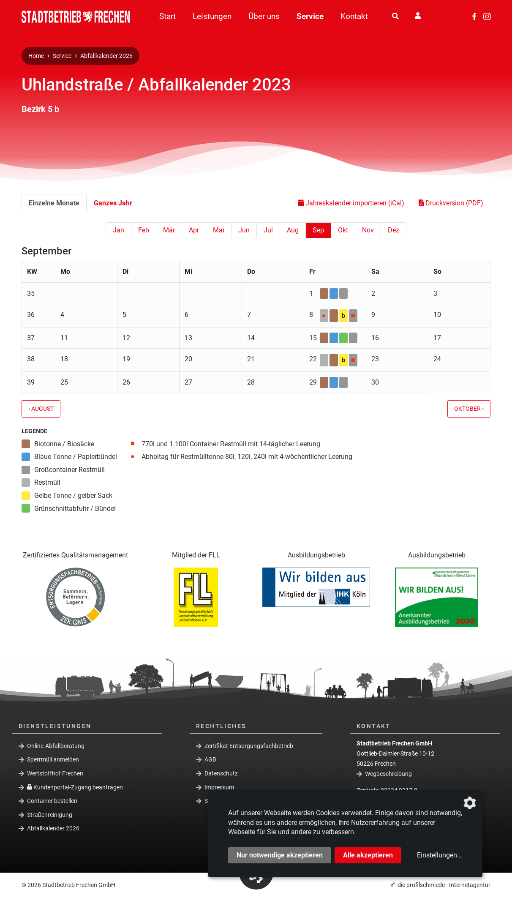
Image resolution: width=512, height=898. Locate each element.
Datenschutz (221, 773)
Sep (318, 230)
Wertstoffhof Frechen (55, 773)
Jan (118, 230)
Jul (268, 230)
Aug (293, 230)
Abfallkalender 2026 (106, 56)
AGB (210, 759)
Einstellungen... (439, 855)
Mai (218, 230)
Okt (343, 230)
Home (36, 56)
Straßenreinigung (49, 814)
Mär (169, 230)
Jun (244, 230)
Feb (143, 230)
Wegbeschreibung (388, 773)
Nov (368, 230)
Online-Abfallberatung (55, 745)
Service (310, 16)
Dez (393, 230)
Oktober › (469, 408)
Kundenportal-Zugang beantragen (75, 786)
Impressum (219, 786)
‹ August (41, 408)
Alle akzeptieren (368, 855)
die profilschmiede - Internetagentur (444, 885)
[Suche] (395, 16)
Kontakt (354, 16)
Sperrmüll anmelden (53, 759)
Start (167, 16)
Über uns (264, 16)
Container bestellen (52, 800)
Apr (194, 230)
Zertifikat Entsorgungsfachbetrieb (248, 745)
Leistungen (212, 16)
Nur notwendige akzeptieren (280, 855)
